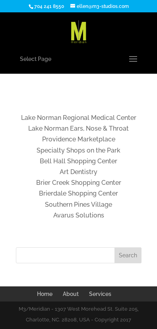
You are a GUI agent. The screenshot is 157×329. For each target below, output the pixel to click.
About (71, 294)
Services (100, 294)
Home (44, 294)
